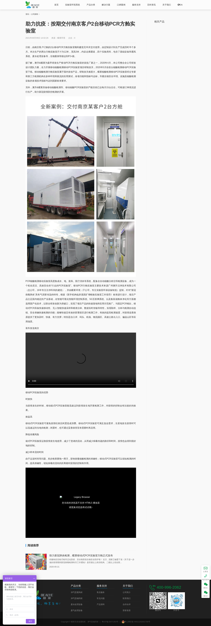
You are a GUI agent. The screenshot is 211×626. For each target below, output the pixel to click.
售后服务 (101, 592)
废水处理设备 (77, 604)
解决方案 (106, 5)
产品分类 (91, 5)
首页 (56, 5)
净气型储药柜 (77, 598)
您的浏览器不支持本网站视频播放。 (81, 360)
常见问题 (101, 598)
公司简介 (127, 592)
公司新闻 (34, 14)
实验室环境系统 (72, 5)
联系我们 (127, 598)
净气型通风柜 (77, 592)
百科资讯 (151, 5)
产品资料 (101, 604)
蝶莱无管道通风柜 (33, 4)
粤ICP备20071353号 (110, 622)
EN (181, 5)
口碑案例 (121, 5)
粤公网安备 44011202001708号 (136, 621)
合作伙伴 (127, 604)
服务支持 (136, 5)
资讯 (27, 14)
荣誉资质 (127, 610)
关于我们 (166, 5)
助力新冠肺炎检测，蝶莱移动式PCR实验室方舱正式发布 (81, 555)
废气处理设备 (77, 610)
